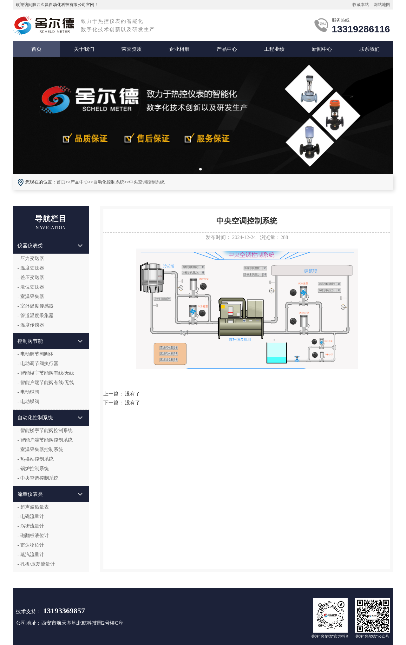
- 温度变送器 (30, 267)
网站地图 (382, 4)
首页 (36, 49)
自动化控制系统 (108, 182)
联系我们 (369, 49)
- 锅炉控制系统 (33, 468)
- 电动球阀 (28, 392)
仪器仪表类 (49, 245)
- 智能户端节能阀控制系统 (45, 439)
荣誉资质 (131, 49)
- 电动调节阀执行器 (37, 363)
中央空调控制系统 (147, 182)
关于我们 (84, 49)
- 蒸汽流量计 (30, 554)
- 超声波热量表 (33, 506)
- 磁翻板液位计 (33, 535)
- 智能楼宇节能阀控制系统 (45, 430)
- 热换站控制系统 (35, 459)
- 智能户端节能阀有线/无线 (45, 382)
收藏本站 (360, 4)
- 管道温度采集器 (35, 315)
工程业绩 (274, 49)
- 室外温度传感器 (35, 306)
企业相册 (179, 49)
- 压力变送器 (30, 258)
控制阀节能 (49, 341)
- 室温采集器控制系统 (40, 449)
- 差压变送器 (30, 277)
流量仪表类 (49, 494)
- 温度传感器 (30, 325)
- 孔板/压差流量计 (36, 564)
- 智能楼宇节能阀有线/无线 (45, 373)
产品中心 (227, 49)
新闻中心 (322, 49)
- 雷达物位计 (30, 545)
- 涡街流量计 (30, 526)
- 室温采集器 (30, 296)
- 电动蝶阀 (28, 401)
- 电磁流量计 (30, 516)
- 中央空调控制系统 (37, 478)
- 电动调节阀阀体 (35, 353)
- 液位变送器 (30, 286)
